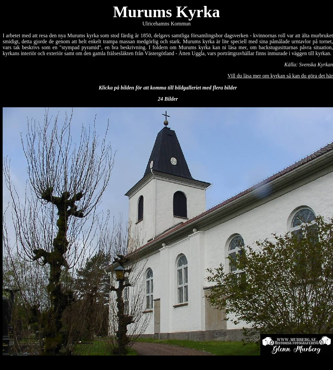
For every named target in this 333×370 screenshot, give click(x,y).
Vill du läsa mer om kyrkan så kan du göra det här (280, 76)
